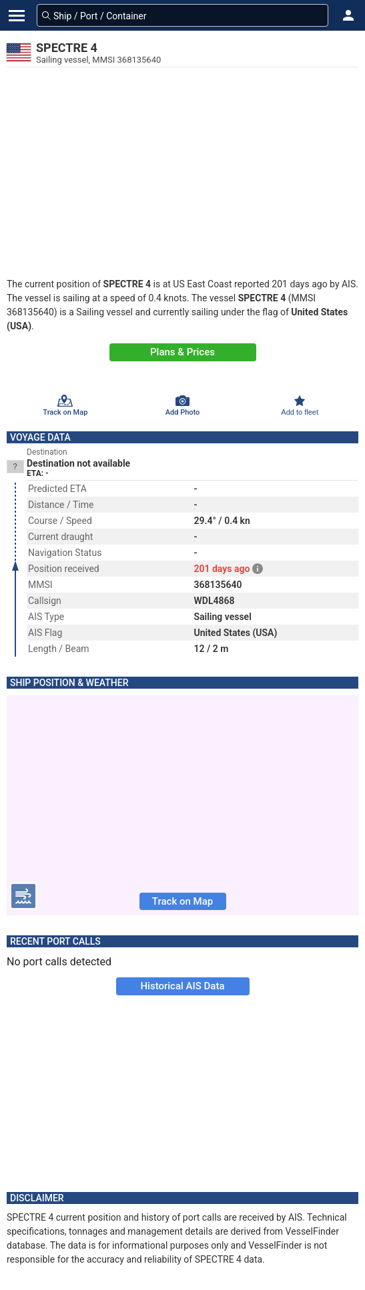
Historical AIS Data (182, 986)
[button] (348, 15)
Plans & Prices (182, 352)
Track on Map (182, 901)
